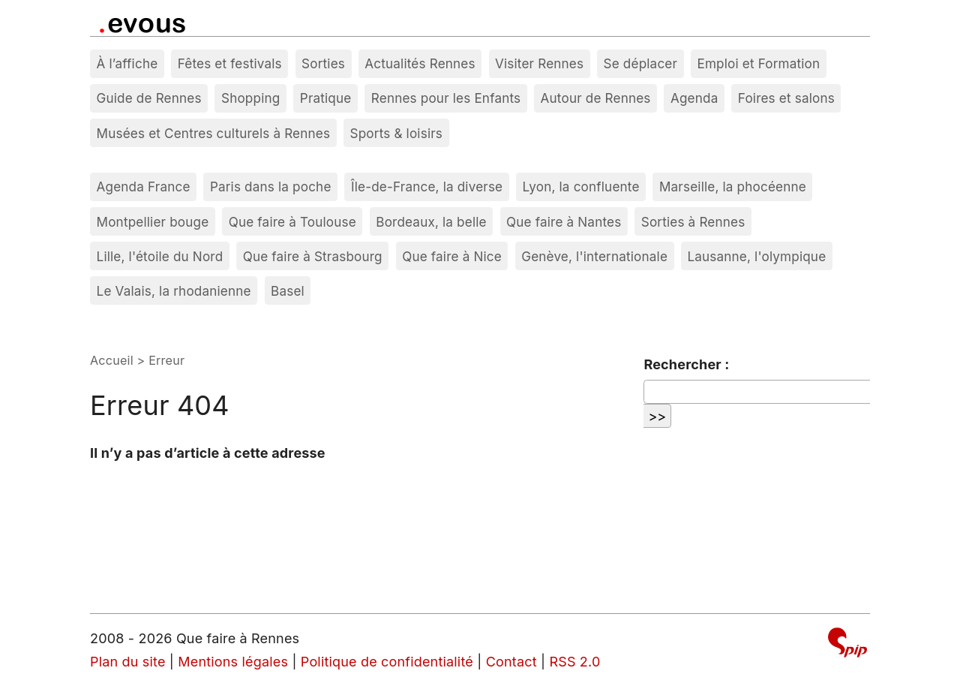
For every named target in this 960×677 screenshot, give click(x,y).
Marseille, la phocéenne (732, 186)
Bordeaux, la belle (431, 222)
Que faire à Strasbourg (312, 256)
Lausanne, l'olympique (756, 256)
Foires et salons (786, 98)
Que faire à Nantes (563, 222)
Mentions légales (233, 661)
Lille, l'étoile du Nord (160, 256)
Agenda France (143, 186)
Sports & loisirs (396, 133)
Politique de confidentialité (387, 661)
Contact (511, 661)
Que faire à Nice (452, 256)
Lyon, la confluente (581, 186)
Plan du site (128, 661)
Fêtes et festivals (230, 63)
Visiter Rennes (539, 63)
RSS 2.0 (574, 661)
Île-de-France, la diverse (426, 186)
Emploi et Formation (758, 63)
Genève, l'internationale (594, 256)
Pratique (326, 98)
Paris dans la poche (271, 186)
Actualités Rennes (419, 63)
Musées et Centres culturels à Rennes (214, 133)
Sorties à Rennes (693, 222)
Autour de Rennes (596, 98)
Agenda (694, 98)
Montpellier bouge (153, 222)
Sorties (323, 63)
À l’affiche (127, 63)
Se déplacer (641, 63)
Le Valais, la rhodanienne (174, 291)
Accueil (112, 360)
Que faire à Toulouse (292, 222)
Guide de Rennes (149, 98)
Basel (287, 291)
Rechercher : (686, 364)
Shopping (250, 98)
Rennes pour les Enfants (445, 98)
